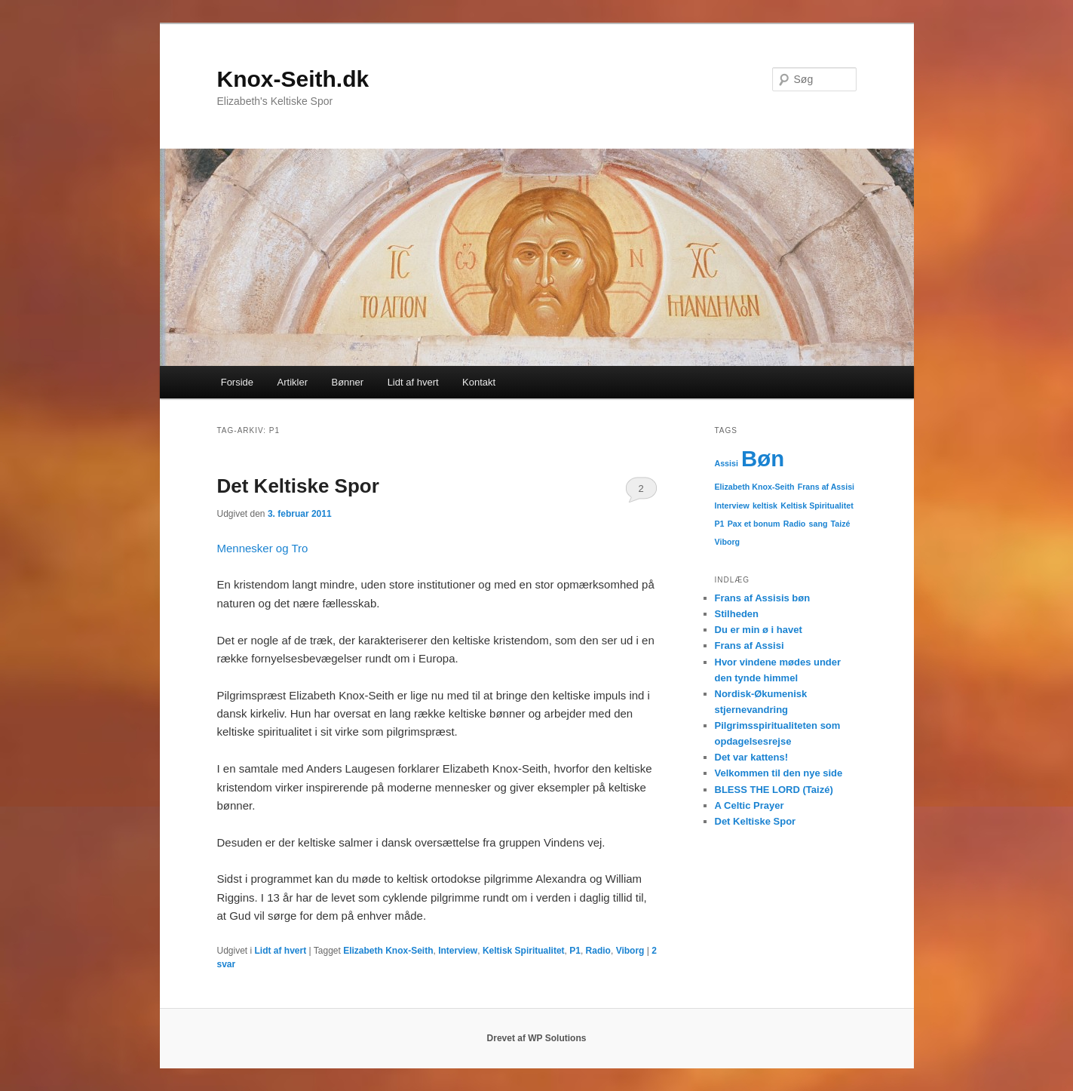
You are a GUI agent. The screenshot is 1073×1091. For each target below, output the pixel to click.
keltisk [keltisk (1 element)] (765, 505)
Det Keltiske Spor (298, 486)
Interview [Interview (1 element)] (732, 505)
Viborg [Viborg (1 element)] (727, 541)
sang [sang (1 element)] (818, 523)
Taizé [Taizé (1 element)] (841, 523)
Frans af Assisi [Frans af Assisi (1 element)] (826, 486)
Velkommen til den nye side (779, 773)
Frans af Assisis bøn (763, 598)
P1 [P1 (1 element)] (720, 523)
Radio (598, 950)
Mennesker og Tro (262, 548)
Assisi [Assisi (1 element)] (726, 463)
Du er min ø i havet (758, 629)
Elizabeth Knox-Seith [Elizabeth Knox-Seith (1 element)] (755, 486)
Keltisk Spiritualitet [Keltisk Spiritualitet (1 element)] (817, 505)
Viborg (630, 950)
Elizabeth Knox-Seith (388, 950)
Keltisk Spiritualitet (524, 950)
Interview (457, 950)
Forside (237, 382)
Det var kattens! (752, 757)
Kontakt (478, 382)
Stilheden (737, 613)
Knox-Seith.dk (293, 78)
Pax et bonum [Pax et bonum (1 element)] (754, 523)
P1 (575, 950)
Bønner (348, 382)
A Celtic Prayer (749, 805)
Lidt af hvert (413, 382)
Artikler (292, 382)
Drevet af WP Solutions (537, 1038)
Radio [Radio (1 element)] (794, 523)
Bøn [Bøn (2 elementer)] (762, 458)
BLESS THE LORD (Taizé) (774, 789)
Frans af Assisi (749, 645)
